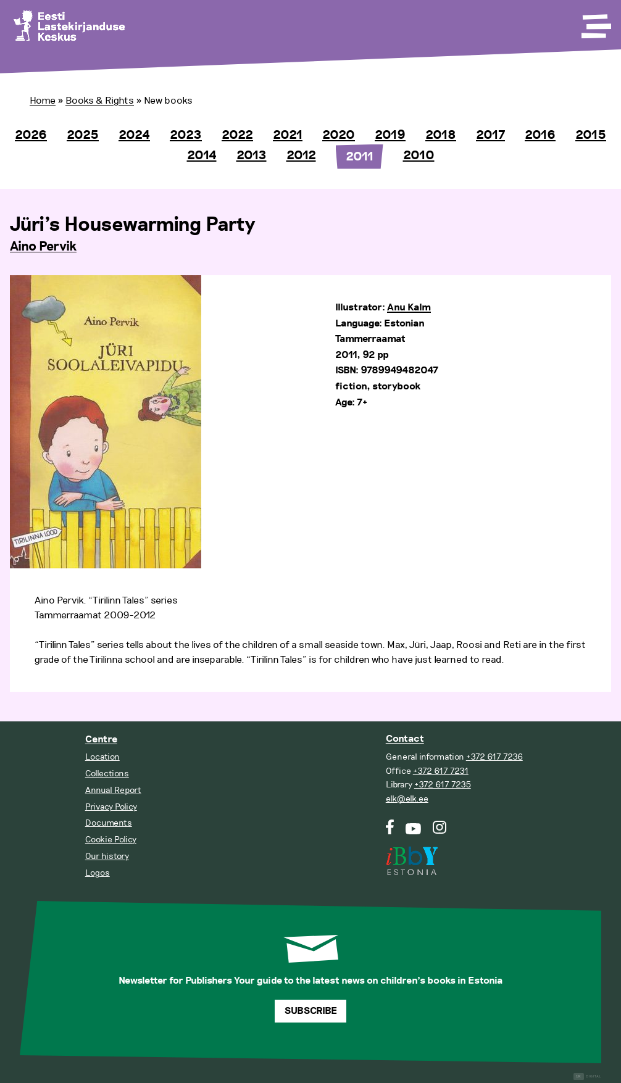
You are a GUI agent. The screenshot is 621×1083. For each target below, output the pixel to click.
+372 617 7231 (441, 771)
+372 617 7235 (442, 784)
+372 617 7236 (494, 757)
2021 (287, 135)
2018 (440, 135)
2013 (251, 155)
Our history (107, 856)
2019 (390, 135)
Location (102, 757)
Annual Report (113, 790)
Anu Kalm (409, 307)
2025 (83, 135)
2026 (31, 135)
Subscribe (311, 1011)
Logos (97, 873)
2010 (419, 155)
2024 (134, 135)
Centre (101, 739)
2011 (359, 156)
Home (43, 100)
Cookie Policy (110, 839)
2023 (186, 135)
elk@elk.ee (407, 799)
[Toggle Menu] (595, 22)
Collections (107, 773)
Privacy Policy (111, 807)
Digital (587, 1076)
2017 (490, 135)
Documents (108, 823)
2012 (301, 155)
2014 (202, 155)
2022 (237, 135)
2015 (590, 135)
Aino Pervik (43, 247)
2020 (338, 135)
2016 (540, 135)
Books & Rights (99, 100)
